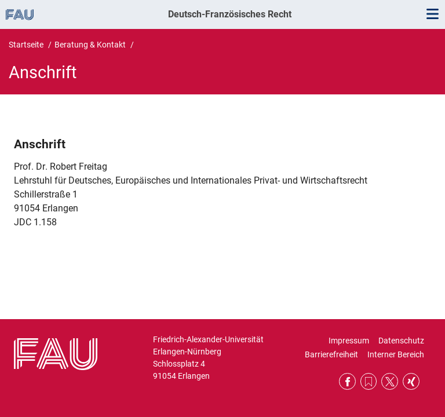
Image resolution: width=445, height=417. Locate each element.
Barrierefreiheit (331, 354)
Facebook (347, 381)
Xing (411, 381)
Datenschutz (401, 340)
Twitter (389, 381)
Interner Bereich (395, 354)
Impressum (349, 340)
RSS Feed (368, 381)
